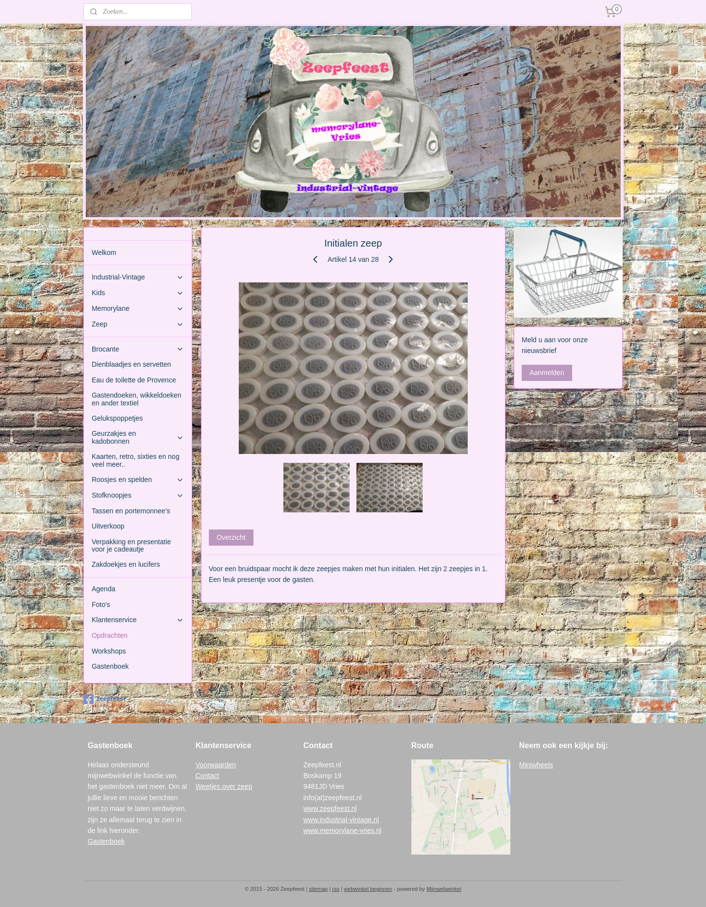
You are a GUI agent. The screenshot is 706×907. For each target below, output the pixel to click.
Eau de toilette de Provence (134, 380)
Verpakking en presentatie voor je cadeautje (131, 545)
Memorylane (138, 308)
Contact (207, 776)
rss (335, 889)
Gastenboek (110, 666)
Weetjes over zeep (224, 786)
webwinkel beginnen (368, 889)
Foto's (101, 604)
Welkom (104, 252)
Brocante (138, 349)
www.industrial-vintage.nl (341, 820)
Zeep (138, 324)
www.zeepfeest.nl (330, 808)
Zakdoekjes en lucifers (126, 564)
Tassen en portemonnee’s (131, 511)
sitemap (318, 889)
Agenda (103, 589)
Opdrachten (109, 635)
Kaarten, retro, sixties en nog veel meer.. (135, 460)
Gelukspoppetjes (117, 418)
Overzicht (230, 537)
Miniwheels (536, 765)
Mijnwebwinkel (444, 889)
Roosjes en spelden (138, 480)
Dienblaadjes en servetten (131, 364)
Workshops (109, 651)
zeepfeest (104, 699)
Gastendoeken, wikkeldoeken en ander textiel (136, 398)
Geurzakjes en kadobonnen (138, 437)
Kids (138, 293)
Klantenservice (138, 620)
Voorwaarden (216, 765)
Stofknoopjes (138, 495)
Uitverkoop (108, 526)
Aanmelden (547, 373)
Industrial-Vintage (138, 277)
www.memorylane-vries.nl (342, 830)
